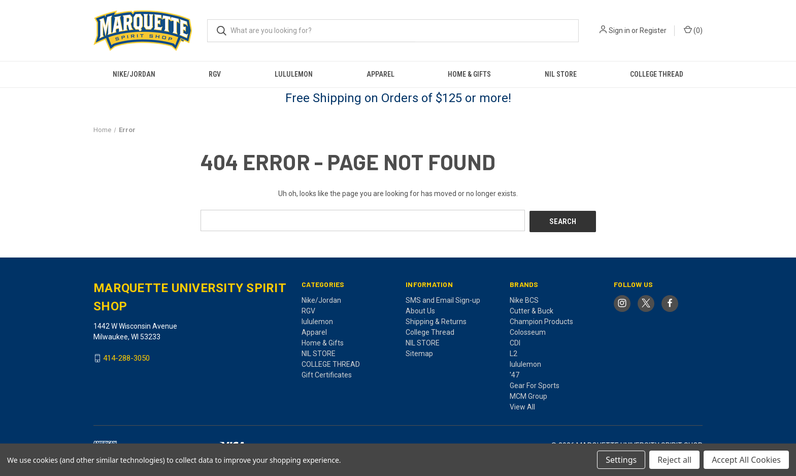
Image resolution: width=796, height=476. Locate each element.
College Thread (430, 331)
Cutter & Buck (531, 309)
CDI (515, 341)
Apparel (380, 74)
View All (522, 405)
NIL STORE (561, 74)
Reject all (674, 459)
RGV (215, 74)
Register (653, 30)
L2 (513, 352)
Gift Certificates (327, 373)
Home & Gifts (469, 74)
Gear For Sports (534, 384)
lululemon (294, 74)
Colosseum (528, 331)
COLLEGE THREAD (656, 74)
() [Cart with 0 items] (693, 30)
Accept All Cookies (746, 459)
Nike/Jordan (134, 74)
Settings (621, 459)
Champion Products (541, 320)
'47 (514, 373)
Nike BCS (524, 299)
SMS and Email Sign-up (443, 299)
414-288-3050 (126, 357)
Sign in (619, 30)
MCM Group (528, 395)
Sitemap (419, 352)
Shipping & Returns (436, 320)
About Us (420, 309)
